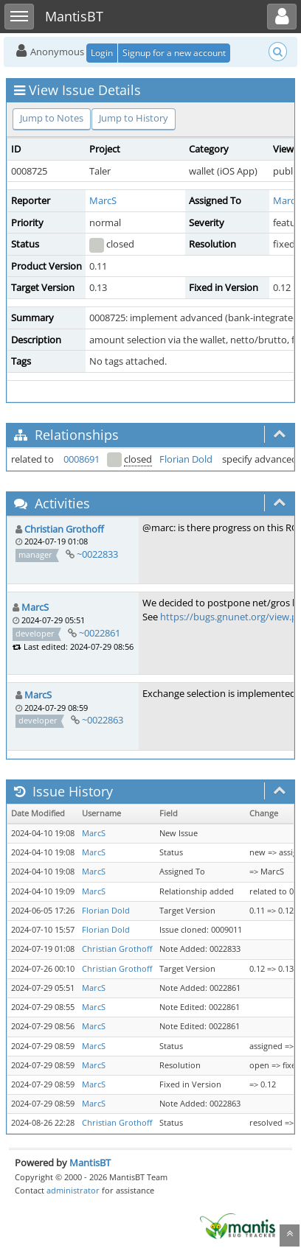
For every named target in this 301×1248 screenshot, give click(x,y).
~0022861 (99, 632)
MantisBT (90, 1162)
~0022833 (97, 554)
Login (102, 52)
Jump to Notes (51, 118)
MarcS (103, 200)
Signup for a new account (174, 52)
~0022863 (102, 719)
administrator (73, 1190)
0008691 (81, 459)
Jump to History (133, 118)
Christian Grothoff (64, 529)
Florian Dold (185, 459)
